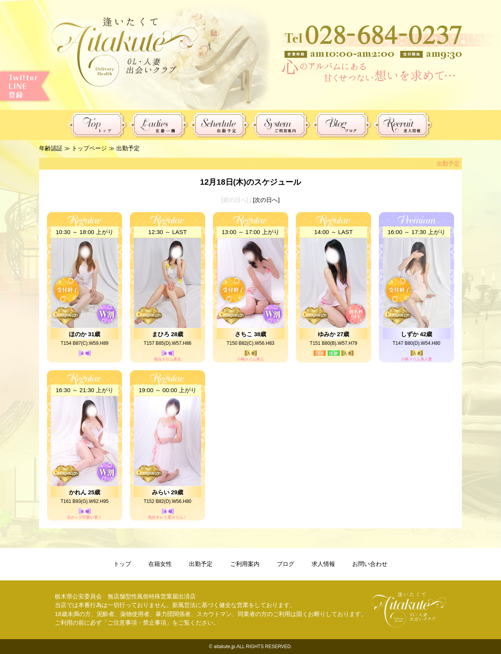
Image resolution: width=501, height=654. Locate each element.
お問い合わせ (369, 563)
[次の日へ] (266, 199)
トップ (122, 563)
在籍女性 (160, 563)
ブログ (285, 563)
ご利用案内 (245, 563)
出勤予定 (201, 563)
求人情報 (323, 563)
